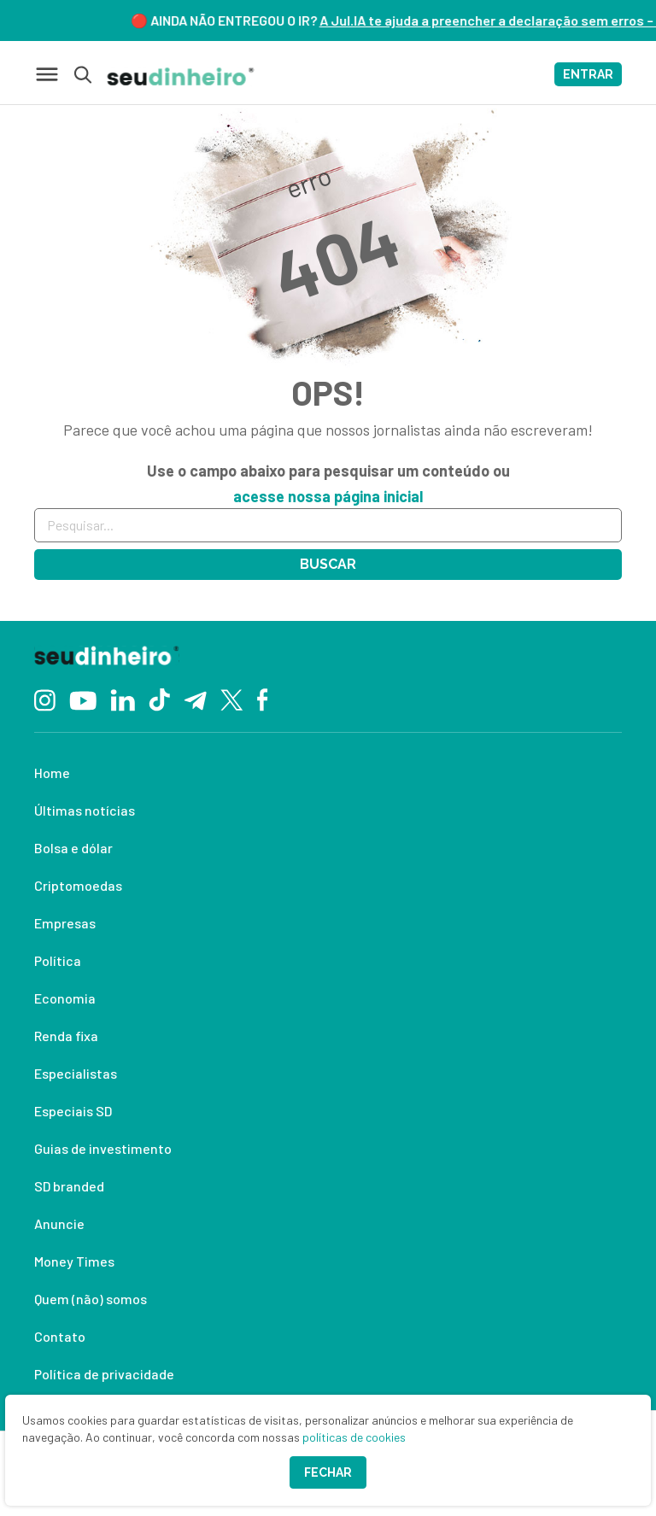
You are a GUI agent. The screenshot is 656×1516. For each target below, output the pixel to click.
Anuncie (59, 1223)
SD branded (69, 1186)
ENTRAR (588, 74)
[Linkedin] (122, 698)
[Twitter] (231, 699)
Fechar (328, 1472)
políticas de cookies (354, 1437)
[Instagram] (45, 698)
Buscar (328, 564)
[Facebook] (262, 698)
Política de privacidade (104, 1374)
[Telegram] (195, 699)
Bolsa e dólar (73, 848)
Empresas (65, 923)
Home (52, 772)
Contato (59, 1336)
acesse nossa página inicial (328, 496)
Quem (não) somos (90, 1299)
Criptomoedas (78, 885)
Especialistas (75, 1073)
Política (57, 960)
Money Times (74, 1261)
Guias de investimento (103, 1148)
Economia (65, 998)
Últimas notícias (84, 810)
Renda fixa (66, 1035)
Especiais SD (73, 1111)
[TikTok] (159, 698)
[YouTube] (83, 699)
